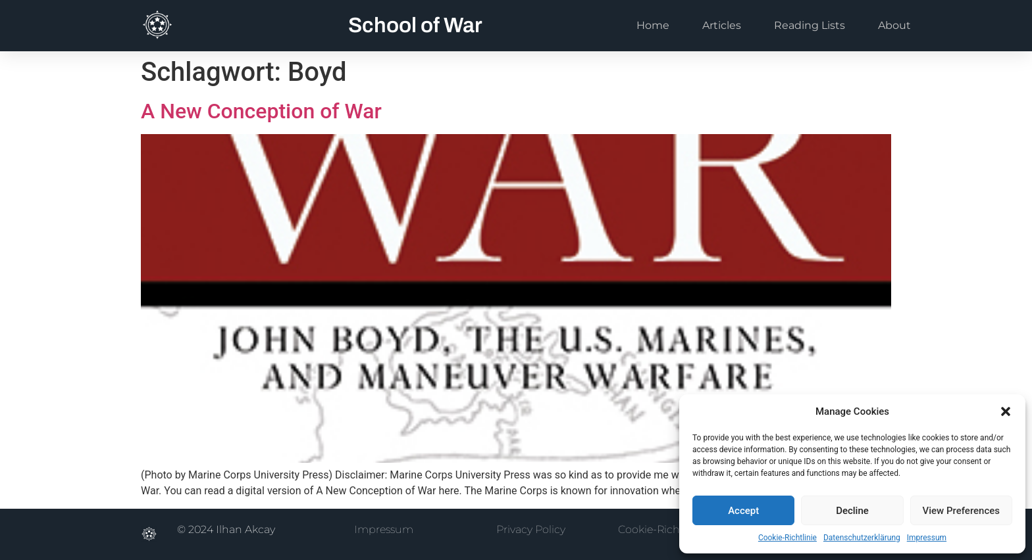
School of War (415, 25)
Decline (852, 511)
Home (652, 25)
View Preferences (961, 511)
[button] (1005, 411)
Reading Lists (809, 25)
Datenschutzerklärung (861, 537)
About (894, 25)
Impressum (926, 537)
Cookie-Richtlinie (787, 537)
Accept (743, 511)
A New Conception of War (261, 111)
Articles (721, 25)
